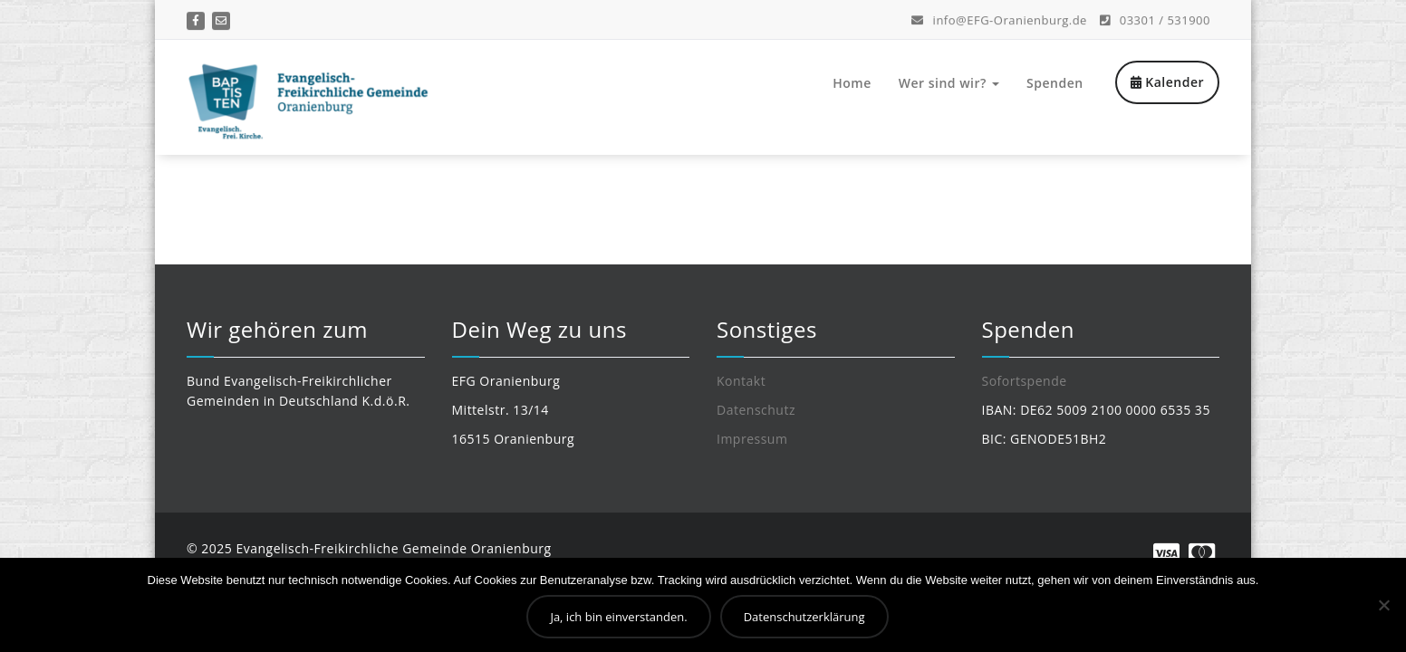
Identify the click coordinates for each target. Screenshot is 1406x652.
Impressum (752, 438)
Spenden (1054, 82)
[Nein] (1383, 605)
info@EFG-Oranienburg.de (999, 18)
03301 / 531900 (1155, 18)
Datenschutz (756, 409)
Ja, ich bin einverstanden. (618, 617)
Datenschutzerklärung (804, 617)
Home (852, 82)
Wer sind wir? (949, 82)
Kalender (1167, 82)
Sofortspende (1024, 380)
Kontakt (741, 380)
